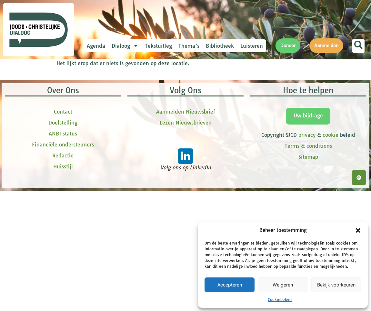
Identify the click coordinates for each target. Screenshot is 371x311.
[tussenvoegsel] (143, 143)
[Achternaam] (143, 165)
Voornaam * (114, 112)
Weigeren (283, 285)
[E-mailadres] (143, 100)
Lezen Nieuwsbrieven (186, 255)
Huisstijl (63, 299)
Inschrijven (143, 182)
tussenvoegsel (117, 134)
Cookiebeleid (280, 299)
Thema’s (188, 46)
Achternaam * (116, 155)
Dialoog (125, 46)
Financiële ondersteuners (63, 277)
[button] (358, 230)
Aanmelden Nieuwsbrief (185, 244)
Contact (63, 244)
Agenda (96, 46)
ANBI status (63, 266)
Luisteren (251, 46)
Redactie (63, 288)
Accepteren (229, 285)
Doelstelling (62, 255)
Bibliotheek (220, 46)
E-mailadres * (116, 91)
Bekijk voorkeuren (336, 285)
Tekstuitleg (158, 46)
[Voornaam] (143, 122)
